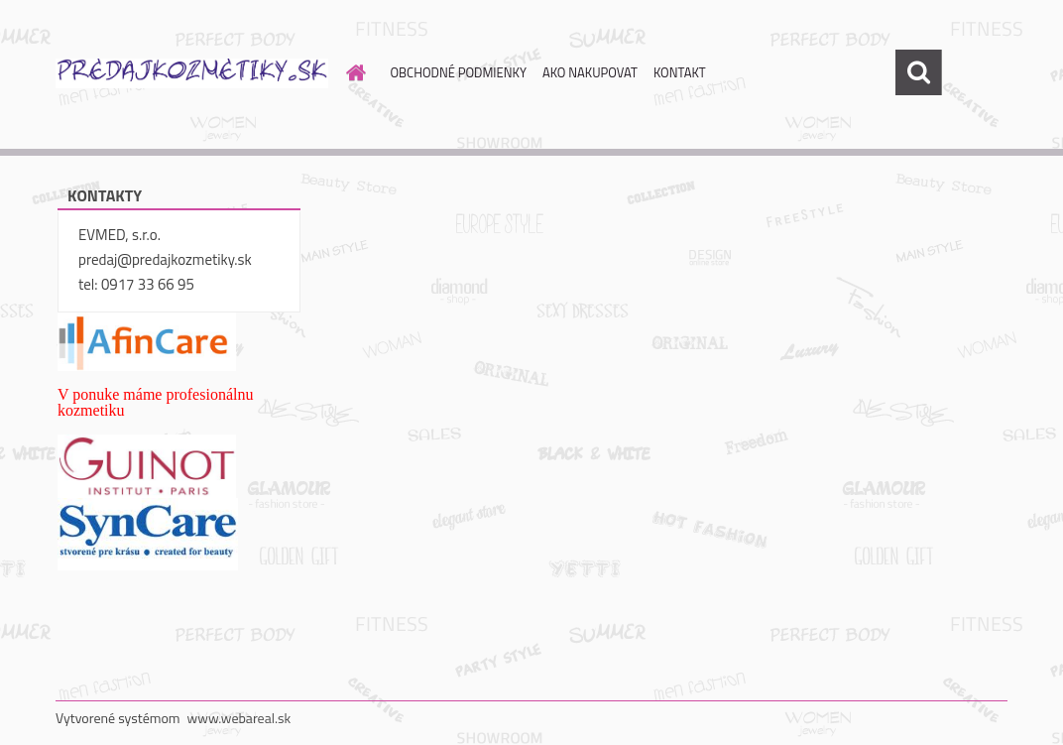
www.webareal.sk (239, 717)
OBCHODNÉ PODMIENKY (459, 72)
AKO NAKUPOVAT (590, 72)
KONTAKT (679, 72)
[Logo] (192, 73)
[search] (918, 72)
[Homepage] (353, 72)
